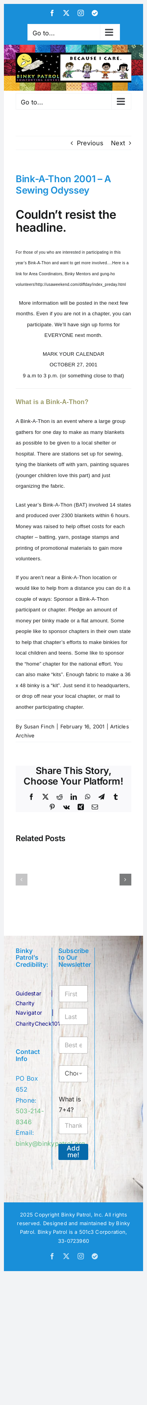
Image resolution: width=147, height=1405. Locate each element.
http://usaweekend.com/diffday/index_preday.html (81, 284)
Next (118, 143)
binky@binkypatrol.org (50, 1143)
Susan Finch (39, 726)
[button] (21, 879)
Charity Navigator (29, 1008)
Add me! (73, 1151)
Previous (90, 143)
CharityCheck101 (38, 1023)
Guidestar (28, 993)
